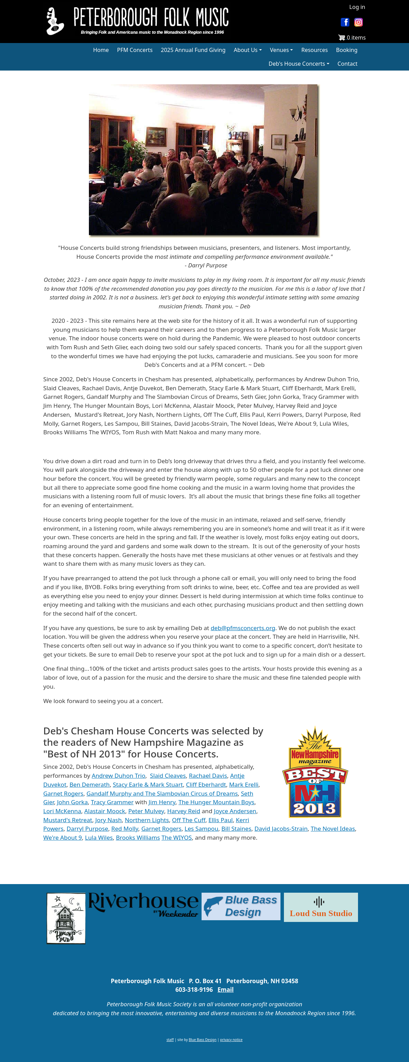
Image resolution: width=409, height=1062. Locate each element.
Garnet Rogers (63, 793)
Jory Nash (108, 820)
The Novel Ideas (333, 828)
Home (101, 50)
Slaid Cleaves (168, 775)
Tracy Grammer (112, 802)
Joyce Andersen (235, 811)
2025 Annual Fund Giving (193, 50)
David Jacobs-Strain (281, 828)
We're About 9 (62, 837)
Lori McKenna (62, 811)
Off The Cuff (188, 820)
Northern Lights (147, 820)
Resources (314, 50)
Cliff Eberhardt (206, 784)
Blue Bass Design (202, 1039)
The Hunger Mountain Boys (216, 802)
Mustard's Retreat (67, 820)
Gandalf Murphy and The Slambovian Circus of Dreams (162, 793)
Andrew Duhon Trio (118, 775)
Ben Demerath (90, 784)
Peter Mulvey (146, 811)
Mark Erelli (243, 784)
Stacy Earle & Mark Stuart (148, 784)
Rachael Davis (208, 775)
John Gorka (72, 802)
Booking (346, 50)
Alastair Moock (104, 811)
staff (170, 1039)
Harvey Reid (183, 811)
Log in (357, 7)
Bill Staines (237, 828)
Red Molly (124, 828)
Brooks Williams (138, 837)
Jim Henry (162, 802)
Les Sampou (201, 828)
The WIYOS (177, 837)
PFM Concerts (135, 50)
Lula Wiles (99, 837)
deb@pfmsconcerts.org (243, 628)
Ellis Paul (220, 820)
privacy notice (231, 1039)
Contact (348, 63)
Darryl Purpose (87, 828)
